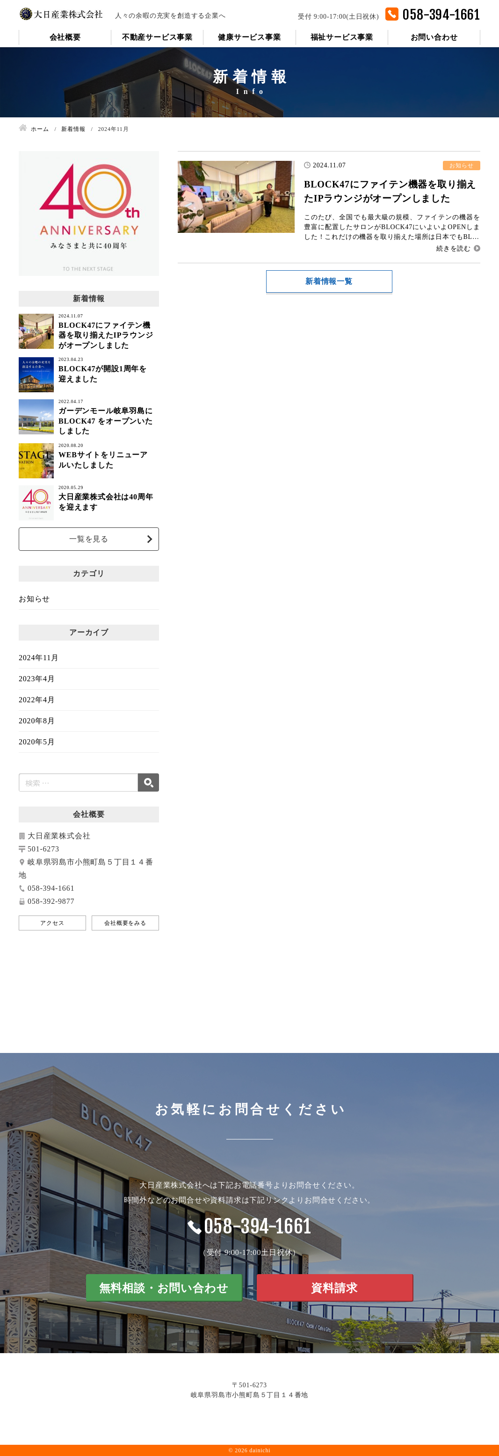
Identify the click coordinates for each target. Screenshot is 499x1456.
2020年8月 (37, 721)
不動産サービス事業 (157, 37)
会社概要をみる (125, 923)
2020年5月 (37, 742)
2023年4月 (37, 679)
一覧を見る (88, 539)
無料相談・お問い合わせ (164, 1288)
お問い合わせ (434, 37)
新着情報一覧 (329, 281)
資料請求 (334, 1288)
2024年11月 (39, 658)
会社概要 (65, 37)
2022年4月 (37, 700)
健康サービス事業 (249, 37)
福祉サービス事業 (342, 37)
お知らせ (34, 599)
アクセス (52, 923)
